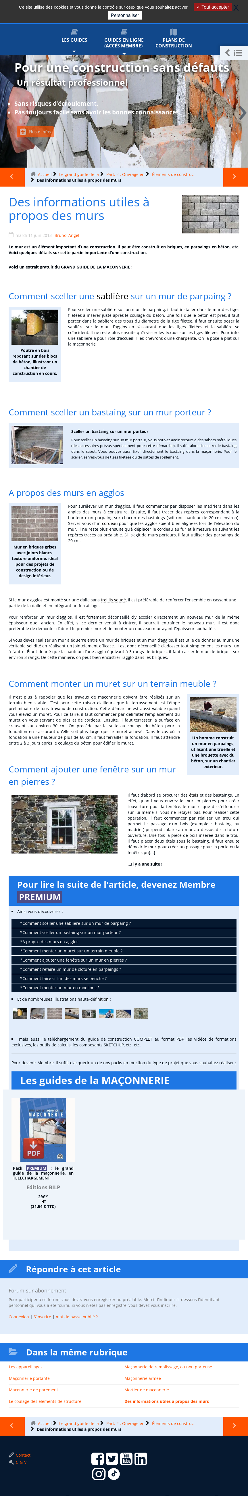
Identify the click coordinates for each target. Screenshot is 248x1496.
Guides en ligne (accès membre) (124, 38)
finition (102, 999)
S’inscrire (42, 1316)
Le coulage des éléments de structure (45, 1401)
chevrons (154, 338)
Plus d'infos (35, 131)
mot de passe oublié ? (77, 1316)
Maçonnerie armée (142, 1378)
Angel (73, 235)
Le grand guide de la (79, 174)
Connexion (19, 1316)
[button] (234, 53)
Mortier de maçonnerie (146, 1390)
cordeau (110, 523)
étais (193, 795)
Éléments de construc (173, 174)
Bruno (60, 235)
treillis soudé (113, 600)
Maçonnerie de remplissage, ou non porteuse (168, 1367)
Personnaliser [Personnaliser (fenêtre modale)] (125, 15)
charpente (186, 338)
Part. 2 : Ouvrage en (125, 174)
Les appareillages (26, 1367)
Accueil (45, 174)
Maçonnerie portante (29, 1378)
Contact (19, 1455)
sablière (112, 296)
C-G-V (17, 1462)
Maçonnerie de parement (33, 1390)
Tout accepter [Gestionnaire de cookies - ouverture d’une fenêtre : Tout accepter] (213, 7)
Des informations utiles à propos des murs (166, 1401)
